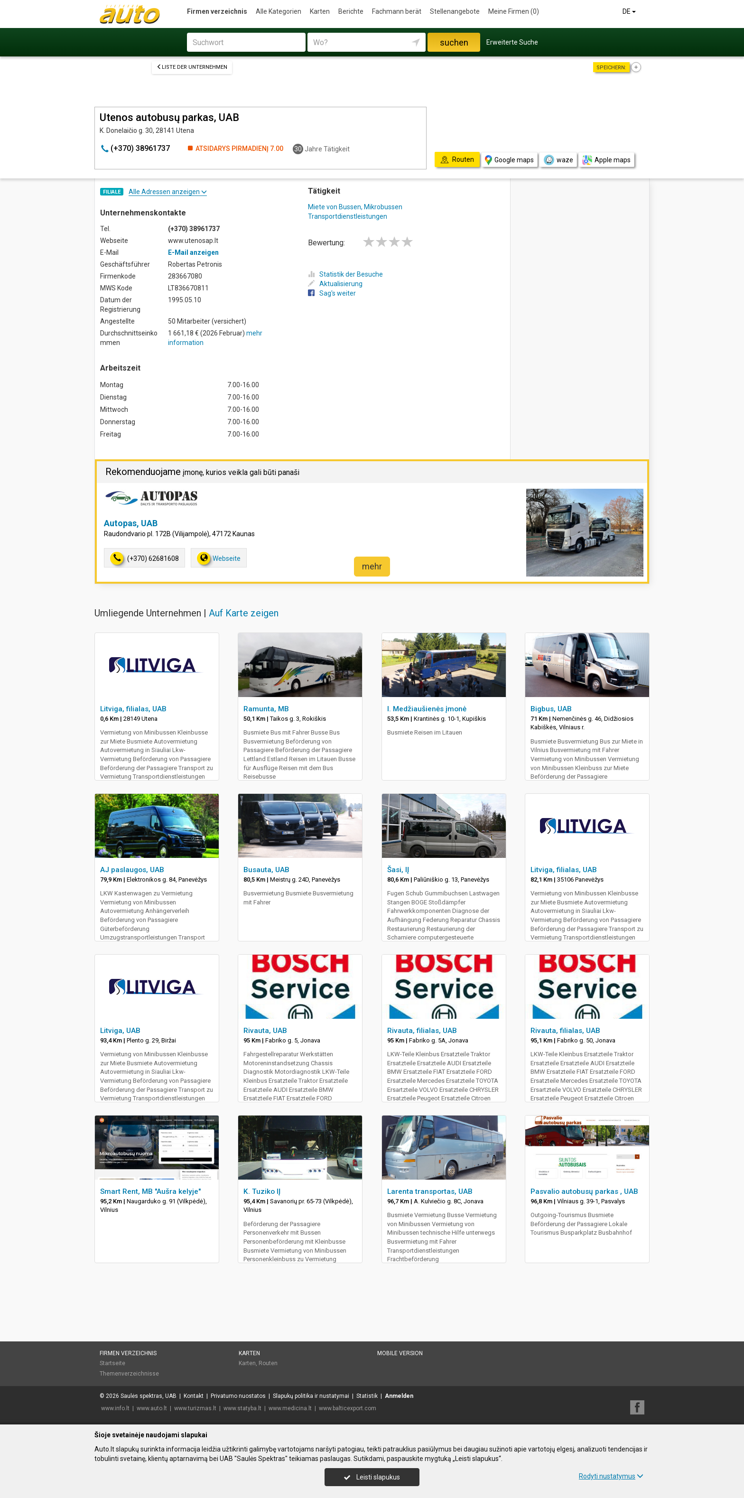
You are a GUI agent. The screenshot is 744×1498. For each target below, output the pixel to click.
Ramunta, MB (266, 709)
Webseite (219, 558)
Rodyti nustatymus (611, 1476)
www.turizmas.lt (195, 1408)
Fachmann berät (396, 11)
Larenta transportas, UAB (430, 1191)
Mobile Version (400, 1353)
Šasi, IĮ (398, 869)
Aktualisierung (335, 284)
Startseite (112, 1363)
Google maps (509, 160)
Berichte (350, 11)
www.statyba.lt (242, 1408)
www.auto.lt (152, 1408)
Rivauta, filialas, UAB (422, 1030)
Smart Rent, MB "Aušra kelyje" (150, 1191)
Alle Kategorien (278, 11)
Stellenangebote (455, 11)
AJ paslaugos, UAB (132, 869)
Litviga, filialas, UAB (133, 709)
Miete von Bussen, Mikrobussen (355, 207)
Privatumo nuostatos (238, 1396)
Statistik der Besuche (345, 274)
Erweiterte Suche (512, 42)
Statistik (367, 1396)
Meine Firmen (513, 11)
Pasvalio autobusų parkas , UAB (584, 1191)
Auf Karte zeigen (244, 613)
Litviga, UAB (120, 1030)
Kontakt (194, 1396)
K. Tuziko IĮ (261, 1191)
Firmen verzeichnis (217, 11)
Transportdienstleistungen (347, 216)
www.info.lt (115, 1408)
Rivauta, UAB (265, 1030)
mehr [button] (372, 566)
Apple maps (606, 160)
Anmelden (399, 1396)
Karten (320, 11)
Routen (268, 1363)
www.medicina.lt (290, 1408)
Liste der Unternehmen (192, 67)
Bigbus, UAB (551, 709)
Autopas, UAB (131, 523)
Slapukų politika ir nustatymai (311, 1396)
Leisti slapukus (372, 1477)
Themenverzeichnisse (129, 1373)
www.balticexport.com (347, 1408)
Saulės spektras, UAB (149, 1396)
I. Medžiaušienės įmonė (426, 709)
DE (630, 11)
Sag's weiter (332, 293)
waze (558, 160)
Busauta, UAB (266, 869)
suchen (454, 42)
